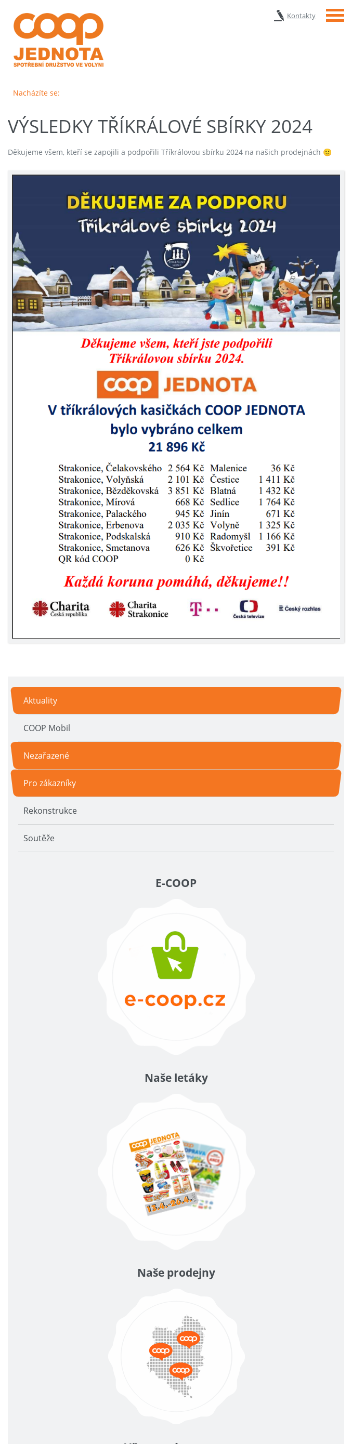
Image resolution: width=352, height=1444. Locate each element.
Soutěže (39, 838)
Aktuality (40, 700)
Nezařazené (46, 755)
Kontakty (301, 15)
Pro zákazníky (49, 783)
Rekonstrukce (50, 810)
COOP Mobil (46, 728)
